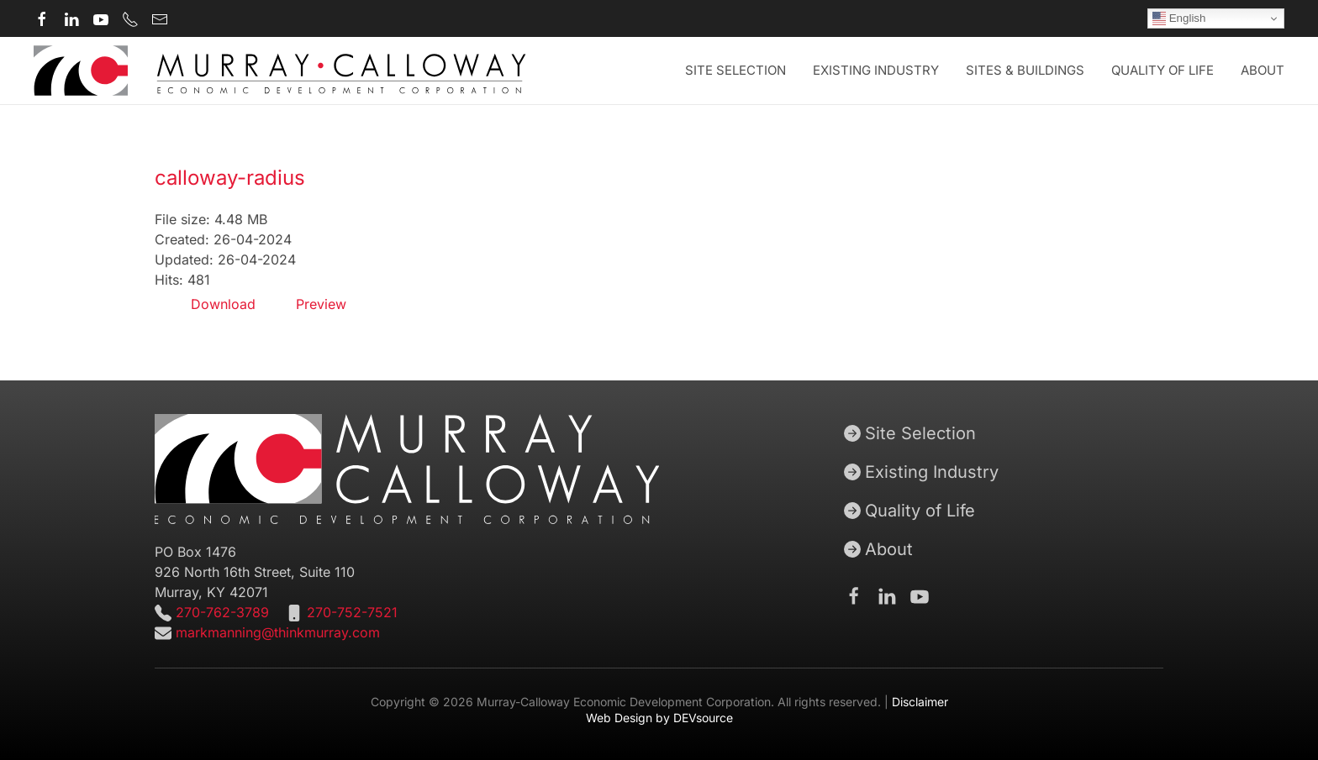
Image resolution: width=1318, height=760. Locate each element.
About (878, 549)
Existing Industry (876, 70)
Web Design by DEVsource (659, 717)
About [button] (1262, 70)
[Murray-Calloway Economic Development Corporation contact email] (159, 18)
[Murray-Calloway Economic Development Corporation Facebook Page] (854, 595)
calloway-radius (230, 177)
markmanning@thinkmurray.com (278, 632)
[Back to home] (280, 70)
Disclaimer (920, 701)
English (1178, 18)
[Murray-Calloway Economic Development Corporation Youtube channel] (100, 18)
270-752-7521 (352, 612)
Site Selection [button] (735, 70)
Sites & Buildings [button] (1025, 70)
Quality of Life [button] (1162, 70)
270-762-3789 (220, 612)
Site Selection (910, 433)
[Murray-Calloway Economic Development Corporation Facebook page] (42, 18)
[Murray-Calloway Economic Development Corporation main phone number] (130, 18)
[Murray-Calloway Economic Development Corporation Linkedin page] (71, 18)
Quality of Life (909, 511)
